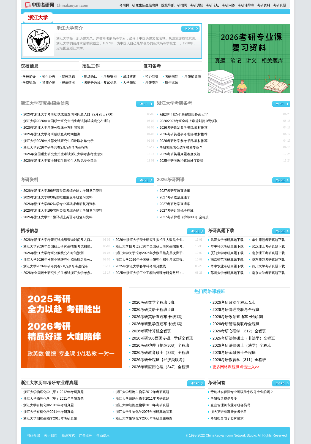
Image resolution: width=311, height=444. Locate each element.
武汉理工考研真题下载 (268, 246)
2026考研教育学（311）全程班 (239, 359)
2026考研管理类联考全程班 (236, 309)
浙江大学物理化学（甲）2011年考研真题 (53, 398)
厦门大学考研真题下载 (227, 253)
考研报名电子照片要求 (227, 418)
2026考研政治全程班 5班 (233, 302)
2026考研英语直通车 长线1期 (157, 316)
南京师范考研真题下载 (227, 260)
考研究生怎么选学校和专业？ (181, 147)
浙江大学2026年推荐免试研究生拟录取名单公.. (57, 260)
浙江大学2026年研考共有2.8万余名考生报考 (55, 147)
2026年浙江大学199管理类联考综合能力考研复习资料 (62, 210)
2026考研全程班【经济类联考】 (159, 359)
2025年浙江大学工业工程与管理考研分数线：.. (150, 273)
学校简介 (29, 77)
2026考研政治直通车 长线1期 (237, 316)
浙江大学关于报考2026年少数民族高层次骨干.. (150, 253)
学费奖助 (29, 83)
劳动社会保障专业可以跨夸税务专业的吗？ (242, 392)
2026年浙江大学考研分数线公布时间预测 (53, 128)
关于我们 (50, 435)
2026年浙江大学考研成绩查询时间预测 (51, 134)
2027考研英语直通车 (175, 191)
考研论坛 (212, 5)
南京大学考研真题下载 (268, 273)
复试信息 (110, 83)
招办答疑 (152, 77)
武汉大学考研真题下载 (227, 240)
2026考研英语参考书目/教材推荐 (184, 134)
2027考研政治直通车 (175, 197)
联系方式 (68, 435)
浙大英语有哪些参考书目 (229, 412)
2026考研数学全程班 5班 (153, 302)
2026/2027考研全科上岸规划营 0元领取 (189, 121)
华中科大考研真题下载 (227, 246)
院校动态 (68, 77)
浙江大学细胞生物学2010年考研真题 (142, 405)
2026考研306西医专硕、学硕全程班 (162, 338)
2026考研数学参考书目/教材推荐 (184, 141)
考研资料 (263, 5)
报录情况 (68, 83)
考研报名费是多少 (224, 398)
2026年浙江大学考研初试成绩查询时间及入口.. (57, 240)
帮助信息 (103, 435)
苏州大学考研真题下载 (227, 273)
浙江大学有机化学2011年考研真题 (48, 412)
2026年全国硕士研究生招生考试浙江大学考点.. (57, 273)
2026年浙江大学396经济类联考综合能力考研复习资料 (62, 191)
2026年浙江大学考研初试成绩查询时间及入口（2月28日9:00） (69, 114)
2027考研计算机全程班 (176, 210)
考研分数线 (92, 83)
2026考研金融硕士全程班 (234, 352)
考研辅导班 (246, 5)
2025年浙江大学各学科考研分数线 (141, 266)
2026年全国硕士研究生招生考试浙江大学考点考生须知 (63, 154)
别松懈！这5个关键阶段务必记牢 (184, 114)
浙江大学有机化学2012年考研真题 (48, 405)
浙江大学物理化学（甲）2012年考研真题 (53, 392)
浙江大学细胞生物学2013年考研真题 (50, 418)
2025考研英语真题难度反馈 (180, 154)
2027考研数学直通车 (175, 204)
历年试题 (171, 83)
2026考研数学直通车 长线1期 (157, 324)
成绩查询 (129, 77)
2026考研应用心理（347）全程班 (160, 367)
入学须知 (129, 83)
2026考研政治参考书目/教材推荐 (184, 128)
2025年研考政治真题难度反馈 (181, 161)
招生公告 (48, 77)
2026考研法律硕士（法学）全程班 (241, 345)
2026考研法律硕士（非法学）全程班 (243, 338)
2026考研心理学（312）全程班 (239, 331)
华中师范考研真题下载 (268, 240)
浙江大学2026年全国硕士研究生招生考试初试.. (57, 246)
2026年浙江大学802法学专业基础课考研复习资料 (59, 204)
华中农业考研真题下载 (227, 266)
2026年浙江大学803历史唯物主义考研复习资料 (57, 197)
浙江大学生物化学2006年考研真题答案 (144, 418)
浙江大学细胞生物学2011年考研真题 (142, 398)
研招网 (182, 5)
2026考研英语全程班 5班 (153, 309)
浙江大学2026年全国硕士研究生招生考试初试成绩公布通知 (66, 121)
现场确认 (90, 77)
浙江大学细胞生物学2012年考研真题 (142, 392)
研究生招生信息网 (145, 5)
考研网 (124, 5)
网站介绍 (33, 435)
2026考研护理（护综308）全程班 (160, 345)
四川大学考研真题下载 (268, 266)
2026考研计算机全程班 (151, 331)
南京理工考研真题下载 (268, 253)
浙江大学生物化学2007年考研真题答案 (144, 412)
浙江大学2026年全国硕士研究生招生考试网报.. (150, 260)
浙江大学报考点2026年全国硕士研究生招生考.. (150, 246)
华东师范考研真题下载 (268, 260)
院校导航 (167, 5)
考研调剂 (196, 5)
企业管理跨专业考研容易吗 (230, 405)
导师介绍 (48, 83)
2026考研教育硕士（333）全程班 (160, 352)
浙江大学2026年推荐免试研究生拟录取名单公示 (58, 141)
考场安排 (110, 77)
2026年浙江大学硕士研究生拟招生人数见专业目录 (60, 161)
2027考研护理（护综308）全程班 (184, 217)
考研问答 (228, 5)
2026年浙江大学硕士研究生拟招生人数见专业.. (150, 240)
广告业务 (85, 435)
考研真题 (279, 5)
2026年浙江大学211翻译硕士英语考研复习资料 (57, 217)
